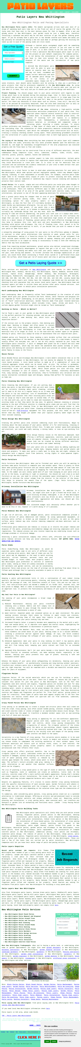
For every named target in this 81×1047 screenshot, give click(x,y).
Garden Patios (49, 984)
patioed (15, 104)
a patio (31, 37)
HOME (51, 12)
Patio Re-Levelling (65, 986)
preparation (63, 145)
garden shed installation (32, 954)
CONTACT (67, 12)
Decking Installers (21, 999)
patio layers (17, 280)
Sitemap (3, 1031)
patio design (45, 77)
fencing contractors (71, 952)
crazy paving (23, 746)
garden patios (7, 838)
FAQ (17, 1031)
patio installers (56, 840)
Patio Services (32, 986)
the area (48, 104)
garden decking (51, 956)
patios (75, 54)
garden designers (54, 947)
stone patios (73, 836)
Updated (12, 1031)
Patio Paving (19, 993)
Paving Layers (43, 997)
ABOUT (61, 12)
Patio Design (14, 991)
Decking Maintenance (50, 999)
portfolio (72, 83)
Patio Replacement (64, 984)
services (27, 960)
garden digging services (50, 950)
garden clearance (20, 956)
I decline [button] (54, 1041)
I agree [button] (47, 1041)
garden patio (69, 56)
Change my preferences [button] (65, 1041)
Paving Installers (65, 989)
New (7, 1031)
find (8, 892)
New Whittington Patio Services (21, 910)
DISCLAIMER (75, 12)
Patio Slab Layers (20, 995)
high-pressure (22, 410)
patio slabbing (31, 823)
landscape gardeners (10, 952)
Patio (4, 269)
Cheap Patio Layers (31, 991)
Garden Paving (18, 986)
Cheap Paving (65, 993)
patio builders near (38, 863)
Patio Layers (52, 993)
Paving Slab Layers (48, 989)
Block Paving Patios (15, 984)
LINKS (56, 12)
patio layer (66, 52)
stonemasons (30, 958)
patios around (73, 812)
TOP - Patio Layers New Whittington (16, 1015)
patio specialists (37, 812)
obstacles (25, 101)
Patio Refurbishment (48, 986)
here (56, 905)
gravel (62, 234)
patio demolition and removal (25, 527)
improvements (21, 947)
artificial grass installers (64, 958)
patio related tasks (43, 838)
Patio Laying (7, 999)
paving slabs (31, 42)
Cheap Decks (35, 999)
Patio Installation (52, 995)
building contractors (10, 950)
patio (27, 35)
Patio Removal (36, 995)
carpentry (68, 954)
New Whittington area (61, 85)
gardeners (40, 952)
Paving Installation (17, 989)
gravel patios (47, 815)
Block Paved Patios (34, 984)
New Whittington (39, 269)
